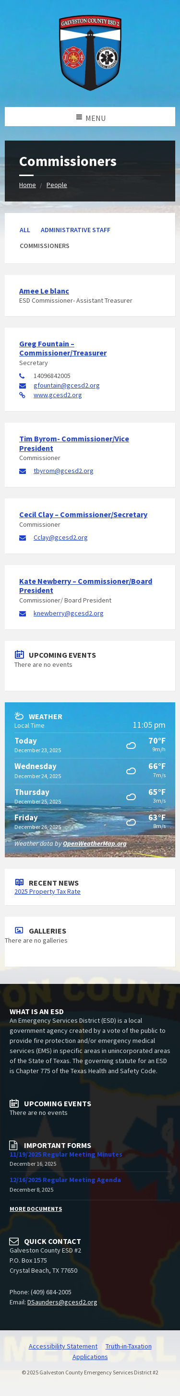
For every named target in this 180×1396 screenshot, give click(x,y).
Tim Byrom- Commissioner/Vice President (74, 443)
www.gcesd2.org (58, 394)
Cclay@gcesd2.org (61, 537)
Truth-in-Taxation (129, 1346)
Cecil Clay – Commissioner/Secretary (83, 514)
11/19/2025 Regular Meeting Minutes (66, 1154)
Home (27, 184)
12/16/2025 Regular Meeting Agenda (65, 1179)
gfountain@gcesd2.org (67, 385)
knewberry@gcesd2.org (69, 613)
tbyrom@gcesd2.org (64, 470)
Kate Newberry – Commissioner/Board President (85, 585)
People (57, 184)
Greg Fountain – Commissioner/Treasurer (63, 348)
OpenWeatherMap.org (95, 843)
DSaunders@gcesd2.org (62, 1302)
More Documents (36, 1208)
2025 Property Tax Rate (47, 891)
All (25, 229)
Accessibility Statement (63, 1346)
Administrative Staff (75, 229)
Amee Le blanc (44, 291)
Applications (90, 1356)
